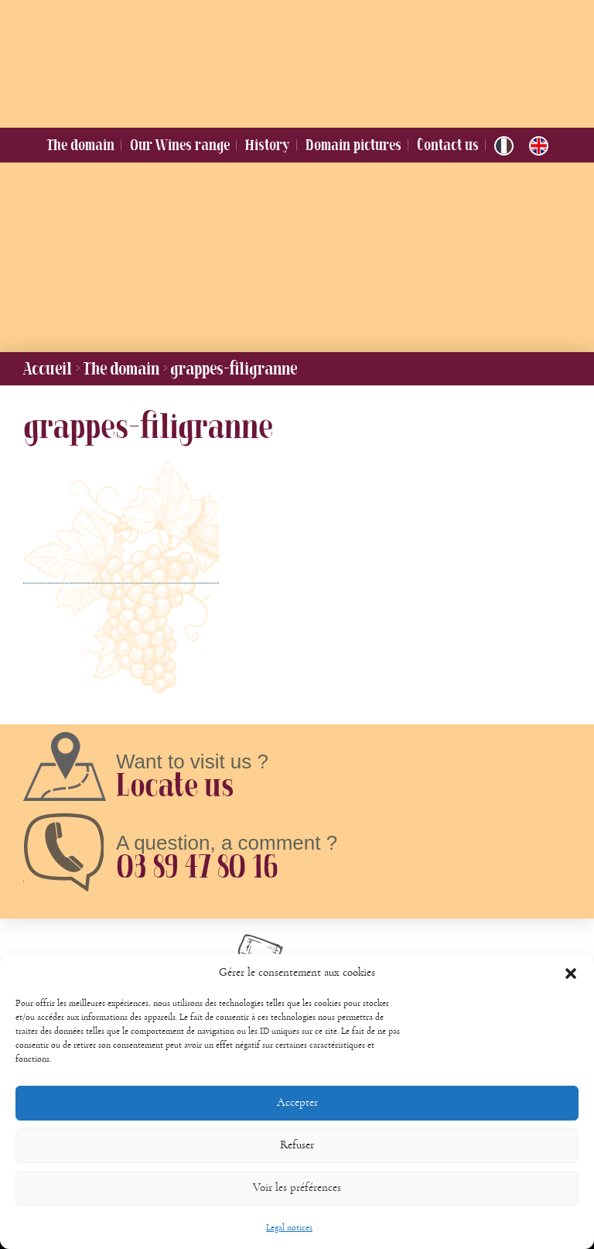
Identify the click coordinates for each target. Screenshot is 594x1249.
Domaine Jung (287, 60)
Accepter (297, 1120)
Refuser (297, 1162)
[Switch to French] (503, 146)
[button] (571, 991)
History (267, 145)
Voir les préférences (297, 1205)
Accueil (47, 368)
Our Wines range (180, 145)
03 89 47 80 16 (196, 866)
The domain (80, 145)
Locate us (175, 784)
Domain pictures (353, 145)
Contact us (448, 145)
